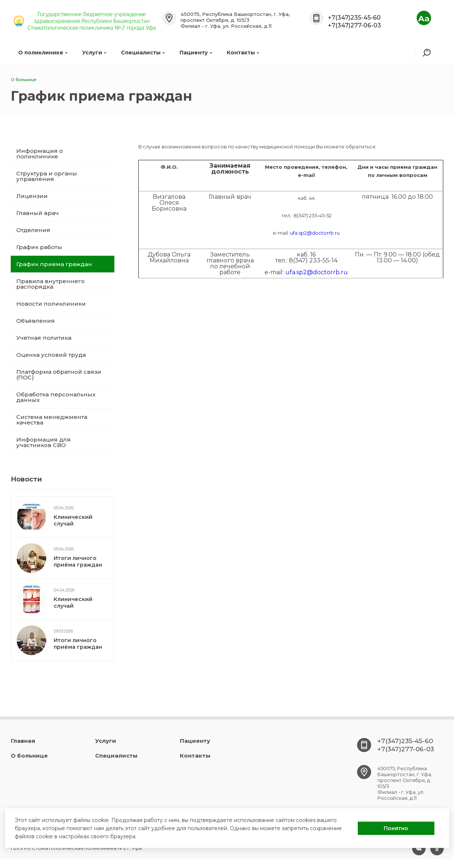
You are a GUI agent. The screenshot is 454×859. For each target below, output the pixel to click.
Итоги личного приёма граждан (78, 561)
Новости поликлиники (51, 303)
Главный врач (37, 213)
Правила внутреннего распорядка (50, 284)
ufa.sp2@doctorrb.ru (315, 233)
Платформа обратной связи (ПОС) (58, 374)
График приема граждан (54, 264)
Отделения (33, 230)
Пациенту (195, 52)
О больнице (29, 755)
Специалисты (143, 52)
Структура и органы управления (46, 176)
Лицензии (32, 195)
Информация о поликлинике (39, 153)
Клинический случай (73, 520)
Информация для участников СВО (43, 442)
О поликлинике (42, 52)
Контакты (243, 52)
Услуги (94, 52)
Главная (23, 740)
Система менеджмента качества (51, 419)
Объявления (35, 320)
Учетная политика (43, 337)
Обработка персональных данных (55, 397)
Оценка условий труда (51, 354)
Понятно (396, 828)
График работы (39, 247)
